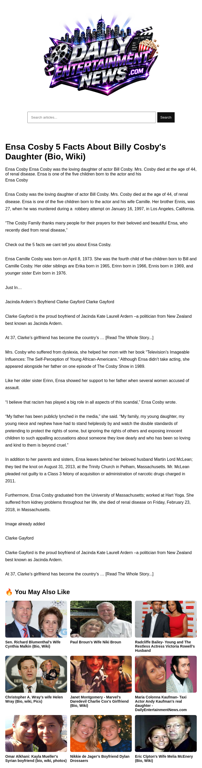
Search (165, 117)
